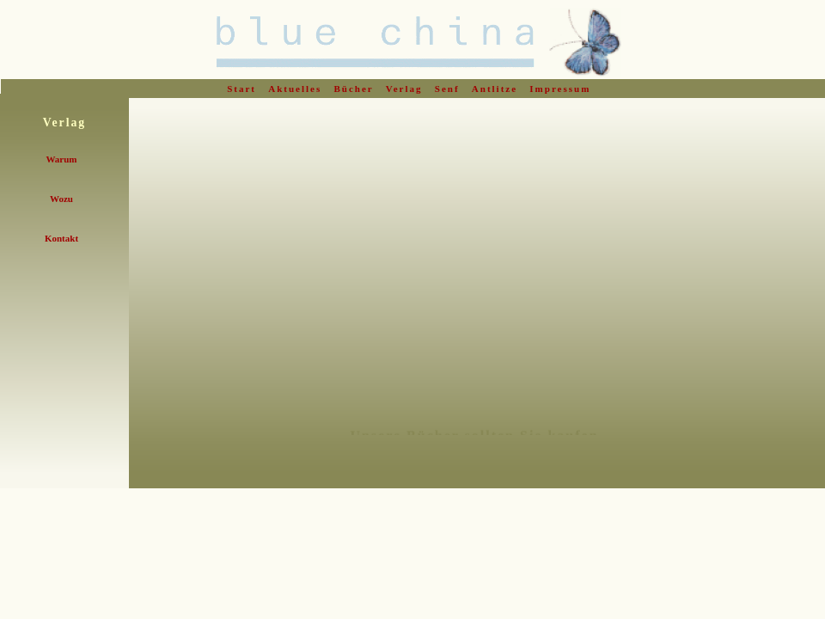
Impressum (562, 88)
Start (243, 88)
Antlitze (497, 88)
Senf (449, 88)
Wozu (61, 198)
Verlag (406, 88)
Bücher (356, 88)
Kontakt (61, 238)
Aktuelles (297, 88)
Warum (61, 159)
